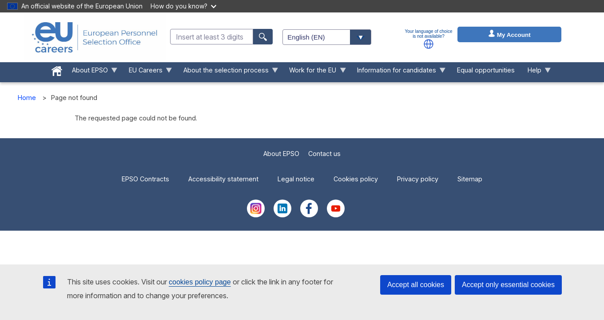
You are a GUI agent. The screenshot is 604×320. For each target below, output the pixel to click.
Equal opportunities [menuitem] (486, 70)
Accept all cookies (415, 284)
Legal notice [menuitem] (296, 179)
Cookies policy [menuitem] (356, 179)
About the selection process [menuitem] (227, 72)
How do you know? (183, 6)
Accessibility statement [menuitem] (223, 179)
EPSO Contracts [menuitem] (145, 179)
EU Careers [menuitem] (147, 72)
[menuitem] (57, 69)
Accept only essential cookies (508, 284)
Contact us (324, 153)
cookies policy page (200, 282)
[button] (428, 44)
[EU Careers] (95, 37)
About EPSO (281, 153)
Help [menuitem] (536, 72)
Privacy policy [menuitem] (417, 179)
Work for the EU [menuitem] (314, 72)
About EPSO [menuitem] (92, 72)
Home (27, 97)
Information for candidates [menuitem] (398, 72)
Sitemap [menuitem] (469, 179)
